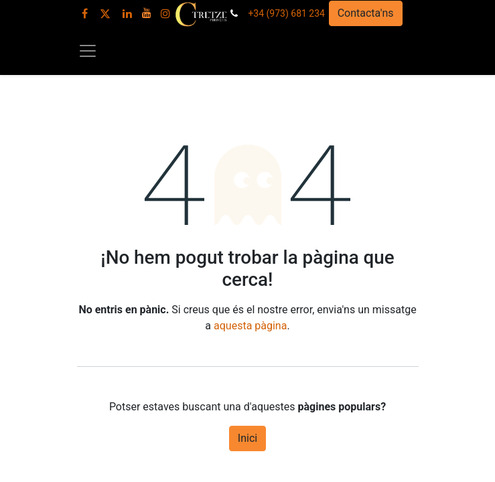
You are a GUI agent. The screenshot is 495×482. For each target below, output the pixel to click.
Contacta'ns (366, 13)
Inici (247, 438)
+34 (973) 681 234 (286, 13)
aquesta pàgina (250, 325)
